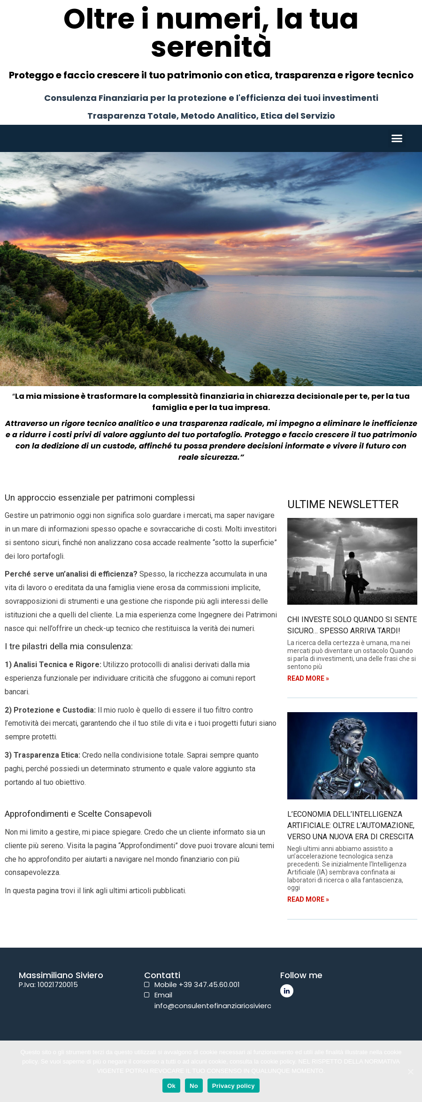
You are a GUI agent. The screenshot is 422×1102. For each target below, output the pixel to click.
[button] (397, 138)
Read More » (308, 678)
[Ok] (410, 1071)
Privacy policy (233, 1085)
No (194, 1085)
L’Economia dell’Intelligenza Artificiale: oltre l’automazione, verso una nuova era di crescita (350, 825)
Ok (171, 1085)
